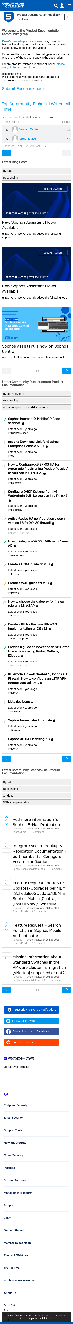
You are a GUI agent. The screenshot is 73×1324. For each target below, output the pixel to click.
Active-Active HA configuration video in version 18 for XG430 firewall (37, 520)
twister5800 (18, 555)
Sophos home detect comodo (30, 720)
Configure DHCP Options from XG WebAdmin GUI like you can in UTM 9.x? (37, 493)
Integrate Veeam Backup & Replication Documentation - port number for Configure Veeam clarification (39, 853)
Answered (5, 419)
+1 (37, 683)
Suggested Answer (5, 519)
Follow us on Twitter (21, 1021)
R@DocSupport (19, 433)
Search (56, 5)
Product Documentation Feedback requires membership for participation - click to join (36, 1316)
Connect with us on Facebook (27, 1031)
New (67, 17)
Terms (6, 1310)
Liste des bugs (19, 701)
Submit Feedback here (23, 88)
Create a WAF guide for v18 (28, 583)
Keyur (14, 692)
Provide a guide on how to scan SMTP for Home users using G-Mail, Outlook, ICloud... (38, 651)
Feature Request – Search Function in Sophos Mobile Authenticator (37, 930)
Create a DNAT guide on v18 (29, 564)
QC (12, 455)
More (25, 19)
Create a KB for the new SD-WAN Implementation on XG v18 (32, 626)
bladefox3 (16, 482)
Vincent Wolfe (28, 129)
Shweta (15, 711)
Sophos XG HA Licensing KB (29, 739)
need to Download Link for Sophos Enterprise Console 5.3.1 (33, 444)
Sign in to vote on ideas (6, 817)
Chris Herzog (27, 138)
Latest (22, 429)
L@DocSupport (19, 638)
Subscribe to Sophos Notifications (31, 1010)
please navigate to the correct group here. (33, 65)
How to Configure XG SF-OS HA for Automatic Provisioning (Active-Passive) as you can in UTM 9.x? (38, 468)
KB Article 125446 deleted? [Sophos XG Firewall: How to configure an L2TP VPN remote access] (37, 678)
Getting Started (10, 1305)
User (61, 5)
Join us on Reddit (20, 1042)
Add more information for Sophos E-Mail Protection (36, 822)
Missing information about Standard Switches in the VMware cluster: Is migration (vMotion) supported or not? (39, 964)
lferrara (15, 574)
